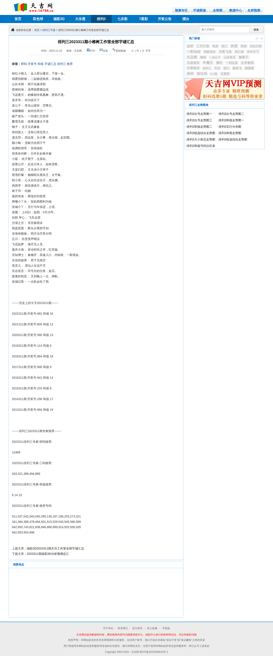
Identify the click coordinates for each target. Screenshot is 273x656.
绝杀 (215, 46)
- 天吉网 (135, 651)
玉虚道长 (193, 62)
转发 (103, 50)
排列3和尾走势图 (230, 133)
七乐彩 (122, 19)
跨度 (234, 46)
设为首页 (137, 628)
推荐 (70, 64)
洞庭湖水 (210, 51)
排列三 (61, 64)
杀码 (190, 73)
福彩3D (58, 19)
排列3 (101, 19)
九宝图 (192, 57)
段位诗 (202, 73)
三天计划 (202, 46)
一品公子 (215, 57)
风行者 (239, 51)
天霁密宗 (193, 68)
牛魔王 (208, 62)
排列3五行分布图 (230, 126)
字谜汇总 (50, 64)
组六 (226, 68)
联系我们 (123, 628)
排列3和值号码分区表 (201, 146)
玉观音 (225, 73)
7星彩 (143, 19)
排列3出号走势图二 (231, 113)
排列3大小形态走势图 (201, 139)
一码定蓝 (232, 62)
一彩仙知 (193, 51)
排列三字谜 (48, 30)
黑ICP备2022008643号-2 (153, 651)
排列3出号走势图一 (199, 113)
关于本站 (108, 628)
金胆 (190, 46)
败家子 (243, 57)
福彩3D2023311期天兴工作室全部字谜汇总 (55, 548)
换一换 (259, 38)
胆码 (24, 64)
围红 (219, 62)
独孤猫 (249, 68)
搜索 (256, 29)
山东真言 (230, 57)
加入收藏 (152, 628)
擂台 (185, 19)
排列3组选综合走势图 (201, 133)
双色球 (38, 19)
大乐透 (80, 19)
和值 (41, 64)
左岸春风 (247, 62)
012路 (213, 73)
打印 (91, 50)
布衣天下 (253, 51)
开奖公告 (164, 19)
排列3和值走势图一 (231, 120)
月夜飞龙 (225, 51)
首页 (18, 19)
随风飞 (237, 68)
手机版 (166, 628)
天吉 (217, 68)
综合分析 (256, 46)
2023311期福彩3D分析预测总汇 (48, 553)
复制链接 (119, 50)
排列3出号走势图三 (199, 120)
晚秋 (203, 57)
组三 (225, 46)
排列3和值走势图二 (199, 126)
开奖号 (32, 64)
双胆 (244, 46)
